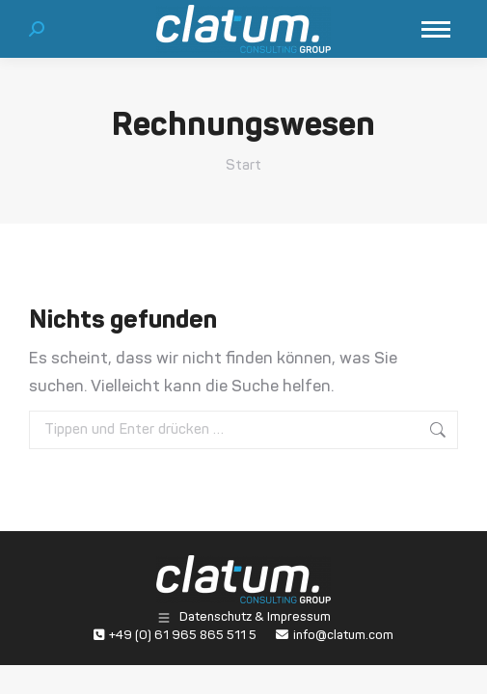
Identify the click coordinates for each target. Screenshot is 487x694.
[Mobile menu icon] (436, 29)
